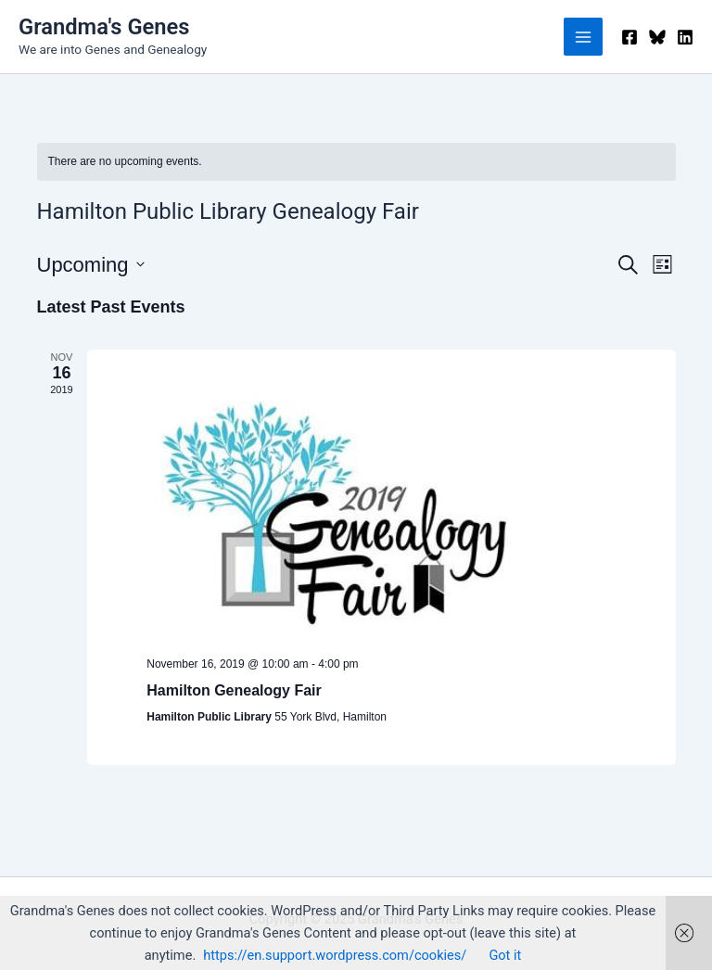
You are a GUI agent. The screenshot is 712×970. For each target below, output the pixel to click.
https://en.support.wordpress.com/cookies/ (334, 955)
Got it (505, 955)
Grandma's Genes (104, 27)
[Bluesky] (657, 37)
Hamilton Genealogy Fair (233, 690)
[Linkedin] (685, 37)
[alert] (356, 162)
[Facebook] (629, 37)
